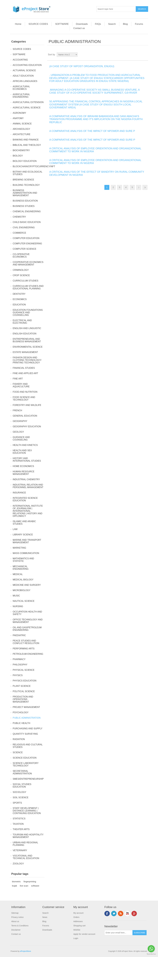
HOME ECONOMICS (23, 466)
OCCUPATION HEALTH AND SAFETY (27, 613)
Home (18, 24)
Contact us (79, 28)
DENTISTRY (19, 294)
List (145, 54)
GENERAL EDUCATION (25, 416)
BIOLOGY (18, 156)
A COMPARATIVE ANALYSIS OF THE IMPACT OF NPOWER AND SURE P (92, 131)
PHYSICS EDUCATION (24, 680)
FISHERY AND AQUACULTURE (21, 385)
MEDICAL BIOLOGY (23, 579)
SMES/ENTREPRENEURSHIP (28, 779)
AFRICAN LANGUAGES (25, 81)
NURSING (18, 606)
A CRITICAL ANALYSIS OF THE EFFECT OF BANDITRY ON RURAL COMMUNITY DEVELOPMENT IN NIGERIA (96, 173)
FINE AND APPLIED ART (25, 373)
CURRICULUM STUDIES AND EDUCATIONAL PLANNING (28, 287)
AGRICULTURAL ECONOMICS (21, 87)
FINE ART (18, 378)
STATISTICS (19, 818)
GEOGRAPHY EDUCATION (27, 426)
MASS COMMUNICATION (26, 553)
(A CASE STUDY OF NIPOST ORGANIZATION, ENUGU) (81, 66)
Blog (125, 24)
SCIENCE (18, 752)
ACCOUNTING (20, 60)
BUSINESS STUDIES (24, 206)
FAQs (98, 24)
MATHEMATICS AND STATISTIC (23, 559)
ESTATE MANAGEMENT (25, 352)
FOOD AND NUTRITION (25, 392)
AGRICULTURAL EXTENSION (28, 102)
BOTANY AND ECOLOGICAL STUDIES (27, 173)
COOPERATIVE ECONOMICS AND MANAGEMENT (28, 263)
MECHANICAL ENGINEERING (20, 567)
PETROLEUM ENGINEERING (28, 654)
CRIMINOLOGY (21, 270)
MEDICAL (18, 574)
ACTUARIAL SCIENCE (24, 70)
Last (144, 187)
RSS (120, 913)
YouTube (127, 913)
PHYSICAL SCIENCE (23, 670)
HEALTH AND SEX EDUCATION (22, 451)
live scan (24, 886)
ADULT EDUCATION (23, 76)
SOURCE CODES (38, 24)
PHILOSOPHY (20, 664)
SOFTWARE (62, 24)
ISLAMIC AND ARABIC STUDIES (24, 522)
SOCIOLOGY (19, 792)
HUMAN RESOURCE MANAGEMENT (23, 472)
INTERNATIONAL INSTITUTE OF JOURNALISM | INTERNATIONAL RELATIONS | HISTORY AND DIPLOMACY (28, 511)
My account (78, 913)
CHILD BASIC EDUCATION (27, 222)
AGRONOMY (19, 113)
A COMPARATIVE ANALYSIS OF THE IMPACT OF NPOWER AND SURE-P (92, 139)
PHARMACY (19, 659)
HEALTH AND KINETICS (25, 445)
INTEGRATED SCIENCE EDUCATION (25, 499)
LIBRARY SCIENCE (23, 534)
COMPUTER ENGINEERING (27, 243)
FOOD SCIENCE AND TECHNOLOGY (24, 398)
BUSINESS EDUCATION (25, 201)
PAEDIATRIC (19, 635)
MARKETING (19, 548)
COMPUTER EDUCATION (26, 238)
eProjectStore (25, 951)
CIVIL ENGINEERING (24, 227)
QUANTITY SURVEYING (25, 734)
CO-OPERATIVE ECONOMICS (21, 255)
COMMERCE (19, 233)
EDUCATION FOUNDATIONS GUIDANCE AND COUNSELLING (28, 312)
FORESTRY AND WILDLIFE (27, 405)
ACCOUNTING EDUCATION (27, 65)
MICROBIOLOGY (21, 590)
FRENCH (17, 410)
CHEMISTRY (19, 217)
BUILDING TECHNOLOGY (26, 185)
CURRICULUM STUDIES (25, 281)
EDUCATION (19, 304)
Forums (139, 24)
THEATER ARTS (21, 829)
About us (15, 921)
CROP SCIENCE (21, 275)
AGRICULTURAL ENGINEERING (21, 95)
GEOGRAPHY (20, 421)
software (35, 886)
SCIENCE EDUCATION (25, 758)
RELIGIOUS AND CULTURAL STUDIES (28, 745)
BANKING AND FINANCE (26, 139)
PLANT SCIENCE (22, 686)
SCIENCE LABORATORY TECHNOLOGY (26, 764)
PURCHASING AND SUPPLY (27, 728)
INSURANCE (19, 492)
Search (112, 24)
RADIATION (19, 739)
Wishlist (76, 930)
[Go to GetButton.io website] (151, 954)
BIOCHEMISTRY (21, 150)
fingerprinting (30, 881)
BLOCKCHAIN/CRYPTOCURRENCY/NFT (34, 166)
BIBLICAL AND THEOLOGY (27, 145)
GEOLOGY (18, 432)
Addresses (78, 921)
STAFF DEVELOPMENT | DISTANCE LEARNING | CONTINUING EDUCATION (27, 810)
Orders (76, 917)
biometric (16, 881)
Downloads (82, 24)
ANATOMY (18, 118)
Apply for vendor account (84, 934)
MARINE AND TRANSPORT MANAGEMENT (27, 541)
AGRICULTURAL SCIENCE (26, 107)
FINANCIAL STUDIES (24, 368)
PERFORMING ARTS (23, 648)
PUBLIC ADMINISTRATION (26, 718)
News (44, 917)
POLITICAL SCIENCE (24, 691)
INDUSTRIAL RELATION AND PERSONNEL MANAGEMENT (28, 486)
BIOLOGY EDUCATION (25, 161)
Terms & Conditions (19, 925)
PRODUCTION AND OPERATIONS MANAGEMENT (23, 699)
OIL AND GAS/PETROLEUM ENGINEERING (27, 628)
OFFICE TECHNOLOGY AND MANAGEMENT (28, 620)
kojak (14, 886)
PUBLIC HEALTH (21, 723)
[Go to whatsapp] (151, 948)
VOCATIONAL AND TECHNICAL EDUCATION (26, 857)
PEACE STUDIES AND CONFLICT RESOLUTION (26, 642)
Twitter (114, 913)
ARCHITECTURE (21, 134)
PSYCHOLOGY (20, 712)
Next (138, 187)
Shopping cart (79, 925)
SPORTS (17, 803)
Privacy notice (17, 917)
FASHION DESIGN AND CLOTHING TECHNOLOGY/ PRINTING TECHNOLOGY (27, 360)
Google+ (134, 913)
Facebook (107, 913)
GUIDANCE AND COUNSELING (21, 438)
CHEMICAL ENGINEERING (27, 211)
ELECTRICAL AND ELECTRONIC (22, 321)
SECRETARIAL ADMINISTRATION (22, 772)
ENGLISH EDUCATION (24, 333)
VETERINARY (20, 850)
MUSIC (16, 595)
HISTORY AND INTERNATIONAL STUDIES (27, 459)
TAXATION (18, 824)
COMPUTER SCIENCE (24, 249)
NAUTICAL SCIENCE (23, 601)
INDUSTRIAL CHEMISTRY (26, 479)
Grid (140, 54)
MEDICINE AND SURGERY (27, 585)
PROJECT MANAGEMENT (26, 707)
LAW (15, 529)
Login (75, 938)
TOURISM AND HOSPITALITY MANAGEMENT (28, 835)
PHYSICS (18, 675)
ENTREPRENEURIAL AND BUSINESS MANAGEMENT (27, 340)
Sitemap (14, 913)
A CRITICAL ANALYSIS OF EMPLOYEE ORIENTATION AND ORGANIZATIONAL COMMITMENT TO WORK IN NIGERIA (95, 150)
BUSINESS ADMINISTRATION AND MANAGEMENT (25, 193)
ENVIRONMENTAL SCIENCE (28, 347)
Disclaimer (15, 930)
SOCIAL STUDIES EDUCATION (22, 785)
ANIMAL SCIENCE (22, 123)
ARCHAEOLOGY (21, 129)
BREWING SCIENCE (23, 179)
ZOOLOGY (18, 863)
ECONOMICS (20, 299)
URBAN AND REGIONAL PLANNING (25, 843)
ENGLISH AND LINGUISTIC (27, 328)
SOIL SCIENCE (20, 797)
